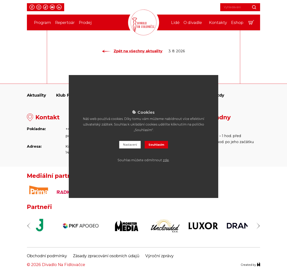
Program (42, 22)
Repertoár (65, 22)
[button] (251, 22)
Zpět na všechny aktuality (132, 51)
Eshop (237, 22)
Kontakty (218, 22)
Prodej (85, 22)
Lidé (175, 22)
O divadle (193, 22)
